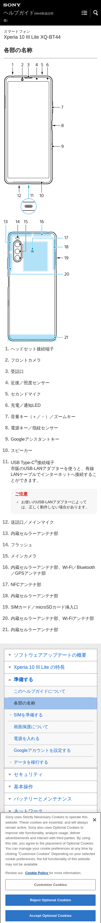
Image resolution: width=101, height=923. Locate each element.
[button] (96, 13)
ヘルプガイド (28, 16)
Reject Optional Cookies (50, 902)
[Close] (94, 822)
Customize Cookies (50, 887)
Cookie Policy (37, 875)
